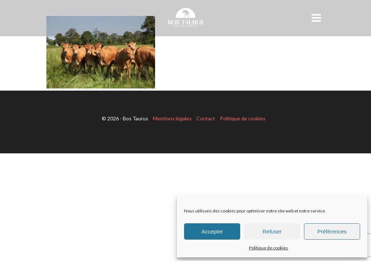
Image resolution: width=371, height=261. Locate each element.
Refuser (272, 231)
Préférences (332, 231)
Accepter (212, 231)
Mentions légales (172, 118)
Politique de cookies (268, 247)
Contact (205, 118)
